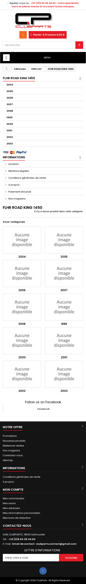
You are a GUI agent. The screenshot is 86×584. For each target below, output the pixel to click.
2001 (9, 130)
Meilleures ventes (13, 445)
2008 (10, 111)
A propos (14, 185)
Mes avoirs (9, 503)
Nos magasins (17, 198)
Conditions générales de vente (27, 178)
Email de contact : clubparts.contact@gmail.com (44, 544)
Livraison (13, 164)
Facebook (43, 409)
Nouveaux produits (14, 441)
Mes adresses (11, 508)
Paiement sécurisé (19, 191)
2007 (10, 104)
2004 (10, 84)
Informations (14, 157)
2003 (10, 143)
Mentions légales (18, 171)
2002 (10, 137)
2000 (10, 124)
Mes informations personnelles (21, 513)
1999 (9, 117)
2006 (10, 98)
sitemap (8, 460)
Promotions (10, 436)
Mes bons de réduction (17, 518)
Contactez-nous (13, 455)
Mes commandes (13, 498)
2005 (10, 91)
